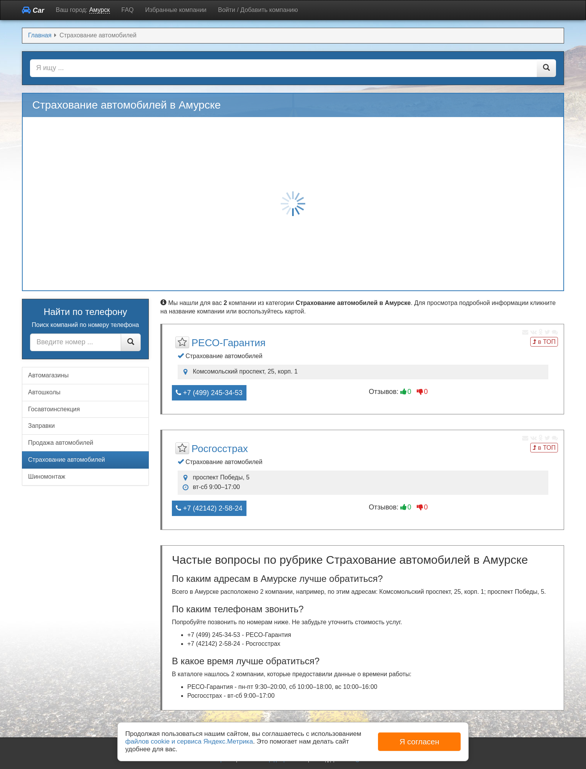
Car (33, 10)
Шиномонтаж (46, 476)
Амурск (99, 10)
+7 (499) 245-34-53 (209, 393)
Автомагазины (48, 375)
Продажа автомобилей (60, 442)
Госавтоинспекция (54, 409)
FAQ (128, 10)
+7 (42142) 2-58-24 (209, 508)
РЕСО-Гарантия (228, 342)
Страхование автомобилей (66, 459)
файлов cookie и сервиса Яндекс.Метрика (189, 741)
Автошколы (44, 392)
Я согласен (419, 741)
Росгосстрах (219, 448)
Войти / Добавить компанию (258, 10)
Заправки (41, 425)
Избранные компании (175, 10)
